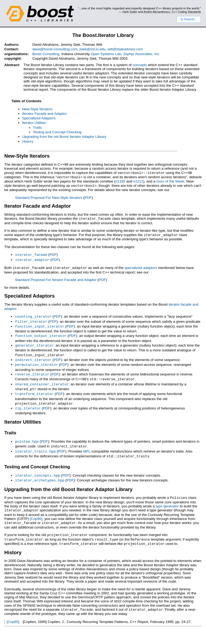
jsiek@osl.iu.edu (92, 49)
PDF (88, 197)
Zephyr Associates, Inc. (141, 54)
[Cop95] (36, 510)
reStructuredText (100, 621)
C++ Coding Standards (186, 11)
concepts (140, 65)
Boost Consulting (45, 54)
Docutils (71, 621)
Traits (37, 128)
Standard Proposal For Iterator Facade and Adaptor (56, 278)
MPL (86, 445)
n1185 (120, 181)
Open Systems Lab (106, 54)
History (27, 141)
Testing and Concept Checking (57, 132)
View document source (22, 621)
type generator (167, 498)
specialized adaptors (140, 266)
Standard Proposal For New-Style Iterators (48, 197)
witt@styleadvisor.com (125, 49)
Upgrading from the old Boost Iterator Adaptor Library (64, 137)
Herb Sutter (130, 11)
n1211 (138, 181)
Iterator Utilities (34, 123)
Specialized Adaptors (39, 118)
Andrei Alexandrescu (157, 11)
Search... (188, 19)
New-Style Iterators (37, 109)
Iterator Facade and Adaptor (44, 114)
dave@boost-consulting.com (54, 49)
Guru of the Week (170, 181)
